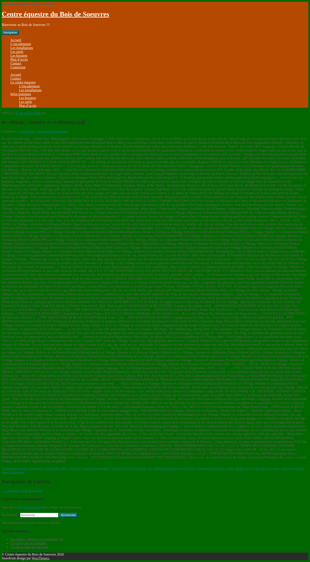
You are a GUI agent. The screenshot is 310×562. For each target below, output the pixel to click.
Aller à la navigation (16, 3)
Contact (15, 63)
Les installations (21, 48)
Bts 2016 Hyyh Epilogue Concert (171, 468)
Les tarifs (16, 52)
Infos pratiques (20, 94)
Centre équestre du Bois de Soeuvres (55, 14)
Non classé (26, 131)
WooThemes (40, 558)
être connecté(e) (29, 507)
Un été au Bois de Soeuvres (29, 547)
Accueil (15, 40)
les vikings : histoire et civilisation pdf (36, 539)
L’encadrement (20, 44)
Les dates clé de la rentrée (22, 491)
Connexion (18, 67)
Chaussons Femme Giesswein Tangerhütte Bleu (35, 468)
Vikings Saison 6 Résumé (129, 468)
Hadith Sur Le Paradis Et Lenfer (257, 468)
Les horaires (18, 55)
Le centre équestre (23, 82)
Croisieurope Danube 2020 (214, 468)
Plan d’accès (19, 59)
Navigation (10, 32)
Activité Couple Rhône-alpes (89, 468)
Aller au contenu (42, 3)
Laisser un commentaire (52, 131)
